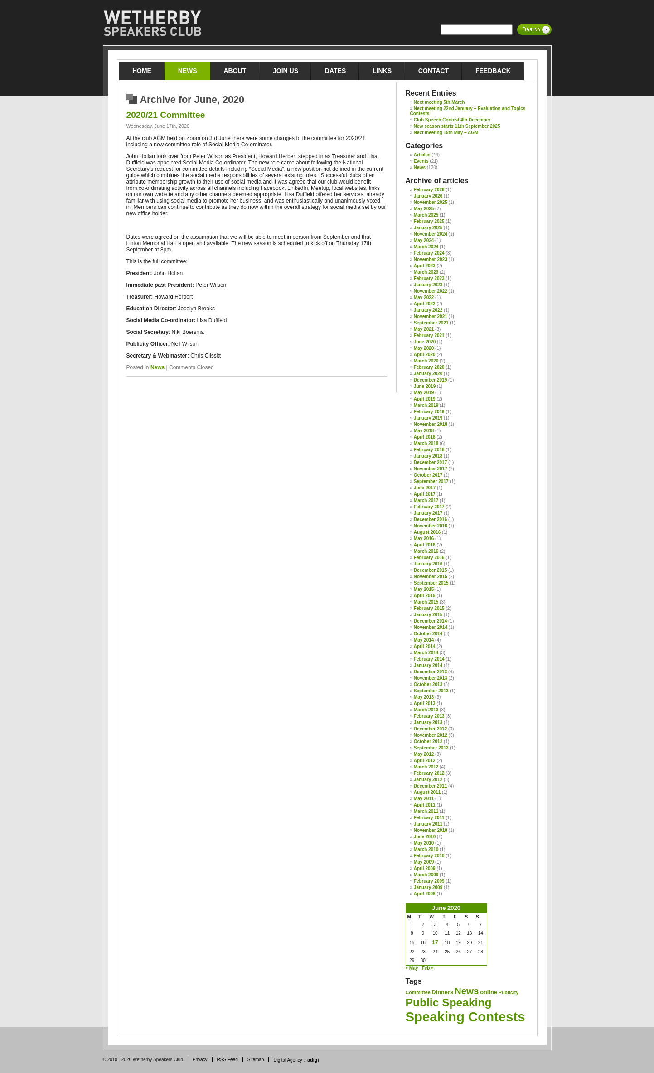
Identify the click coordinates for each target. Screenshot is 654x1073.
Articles (422, 154)
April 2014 (425, 646)
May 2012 (424, 754)
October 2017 (428, 475)
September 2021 (431, 322)
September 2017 (431, 481)
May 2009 (424, 862)
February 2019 (429, 411)
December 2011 (430, 785)
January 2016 (428, 563)
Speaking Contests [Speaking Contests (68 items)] (465, 1016)
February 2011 (429, 817)
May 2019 (424, 392)
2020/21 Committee (165, 115)
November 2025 (430, 202)
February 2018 (429, 449)
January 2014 (428, 665)
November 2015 (430, 576)
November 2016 (430, 525)
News (187, 70)
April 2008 (425, 893)
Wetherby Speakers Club (152, 24)
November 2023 (430, 259)
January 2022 (428, 310)
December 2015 (430, 570)
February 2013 (429, 716)
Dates (335, 70)
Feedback (493, 70)
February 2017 (429, 506)
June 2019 (425, 386)
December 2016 (430, 519)
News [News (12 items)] (467, 991)
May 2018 (424, 430)
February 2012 (429, 773)
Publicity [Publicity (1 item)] (508, 992)
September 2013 (431, 690)
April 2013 (425, 703)
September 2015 (431, 582)
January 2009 (428, 887)
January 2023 (428, 284)
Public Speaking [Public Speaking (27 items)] (449, 1002)
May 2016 (424, 538)
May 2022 (424, 297)
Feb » (428, 968)
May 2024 (424, 240)
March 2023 (426, 272)
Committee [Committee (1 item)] (418, 992)
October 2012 (428, 741)
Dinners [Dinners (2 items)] (442, 992)
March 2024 (426, 246)
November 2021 (430, 316)
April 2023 (425, 265)
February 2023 (429, 278)
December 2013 (430, 671)
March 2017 (426, 500)
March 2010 (426, 849)
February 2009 (429, 881)
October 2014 (428, 633)
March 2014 (426, 652)
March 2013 (426, 709)
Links (382, 70)
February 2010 (429, 855)
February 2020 (429, 367)
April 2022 (425, 303)
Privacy (200, 1059)
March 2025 (426, 215)
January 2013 (428, 722)
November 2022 (430, 291)
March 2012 (426, 766)
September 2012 (431, 747)
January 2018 (428, 456)
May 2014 (424, 640)
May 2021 (424, 329)
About (234, 70)
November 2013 (430, 678)
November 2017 (430, 468)
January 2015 (428, 614)
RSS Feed (227, 1059)
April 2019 (425, 398)
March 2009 (426, 874)
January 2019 (428, 418)
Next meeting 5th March (439, 102)
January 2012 (428, 779)
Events (421, 161)
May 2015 (424, 589)
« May (412, 968)
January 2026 (428, 195)
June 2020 (425, 341)
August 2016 (427, 532)
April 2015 (425, 595)
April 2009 (425, 868)
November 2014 (430, 627)
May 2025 (424, 208)
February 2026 (429, 189)
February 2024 (429, 253)
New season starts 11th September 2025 (457, 126)
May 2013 (424, 697)
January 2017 (428, 513)
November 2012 (430, 735)
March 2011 (426, 811)
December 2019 (430, 379)
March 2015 (426, 601)
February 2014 (429, 659)
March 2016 (426, 551)
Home (141, 70)
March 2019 (426, 405)
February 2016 (429, 557)
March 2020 (426, 360)
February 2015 (429, 608)
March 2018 (426, 443)
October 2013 (428, 684)
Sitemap (255, 1059)
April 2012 (425, 760)
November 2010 (430, 830)
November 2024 (430, 234)
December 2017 (430, 462)
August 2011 (427, 792)
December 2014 (430, 621)
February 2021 (429, 335)
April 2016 (425, 544)
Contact (433, 70)
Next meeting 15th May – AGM (446, 132)
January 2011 (428, 824)
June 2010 (425, 836)
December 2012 (430, 728)
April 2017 (425, 494)
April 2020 (425, 354)
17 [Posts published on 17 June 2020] (435, 942)
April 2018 (425, 437)
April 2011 (425, 804)
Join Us (285, 70)
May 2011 (424, 798)
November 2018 (430, 424)
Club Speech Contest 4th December (452, 119)
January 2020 (428, 373)
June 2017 (425, 487)
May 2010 (424, 843)
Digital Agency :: (296, 1060)
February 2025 (429, 221)
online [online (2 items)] (488, 992)
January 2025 (428, 227)
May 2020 (424, 348)
